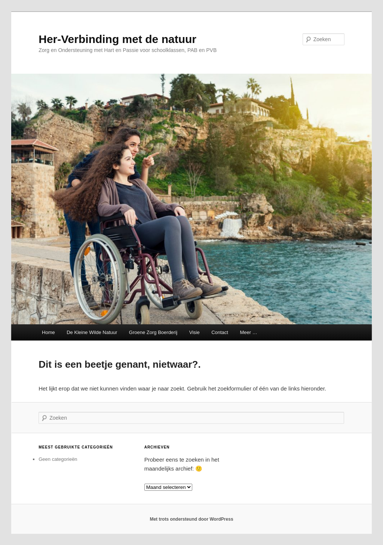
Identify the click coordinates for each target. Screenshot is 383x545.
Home (47, 332)
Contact (219, 332)
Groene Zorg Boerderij (153, 332)
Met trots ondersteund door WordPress (191, 519)
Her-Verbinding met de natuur (117, 39)
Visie (194, 332)
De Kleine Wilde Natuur (92, 332)
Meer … (248, 332)
